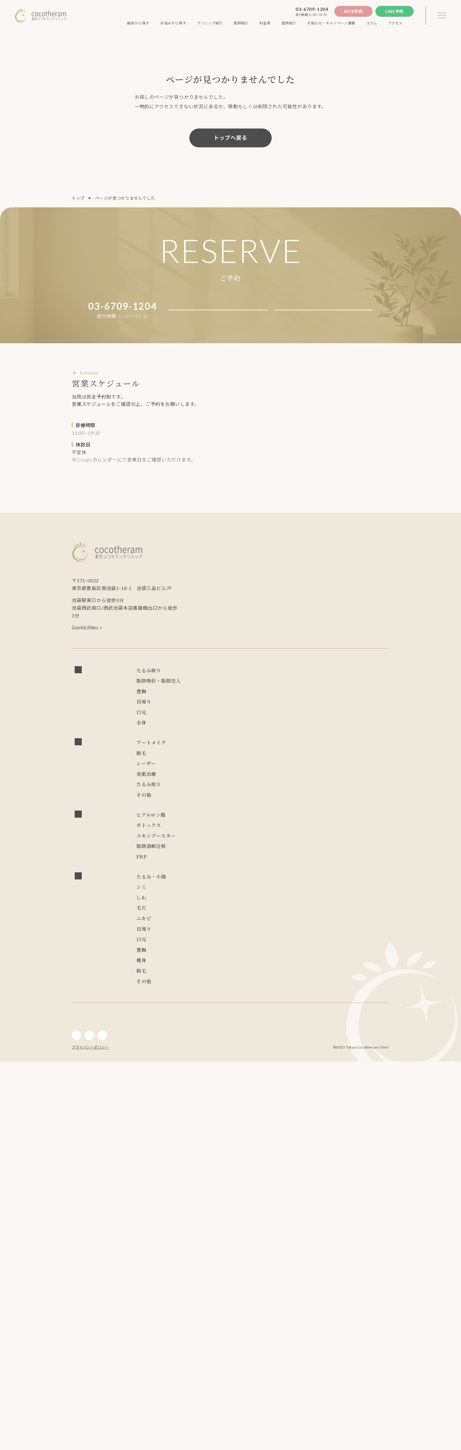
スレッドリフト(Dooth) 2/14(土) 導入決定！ (243, 691)
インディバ (209, 806)
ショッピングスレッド (219, 703)
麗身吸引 (366, 713)
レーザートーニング (302, 846)
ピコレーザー (265, 846)
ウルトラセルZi (252, 892)
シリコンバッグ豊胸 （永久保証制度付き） (326, 736)
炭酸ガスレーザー (215, 859)
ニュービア (237, 923)
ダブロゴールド (315, 892)
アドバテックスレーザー (222, 846)
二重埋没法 (237, 759)
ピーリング (290, 869)
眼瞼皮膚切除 (312, 772)
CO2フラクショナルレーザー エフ (272, 859)
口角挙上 (230, 795)
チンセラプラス (213, 979)
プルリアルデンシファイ (347, 956)
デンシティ (284, 892)
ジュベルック (304, 956)
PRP (202, 990)
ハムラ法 (297, 759)
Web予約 (353, 11)
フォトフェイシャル (347, 846)
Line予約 (394, 11)
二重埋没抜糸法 (268, 759)
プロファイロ (211, 956)
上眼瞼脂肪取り (346, 772)
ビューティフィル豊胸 (242, 749)
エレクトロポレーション (358, 869)
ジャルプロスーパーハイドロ (258, 956)
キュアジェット (268, 882)
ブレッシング (234, 882)
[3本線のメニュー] (441, 15)
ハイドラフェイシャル (251, 869)
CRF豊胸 (207, 749)
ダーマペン (317, 869)
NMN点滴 (239, 903)
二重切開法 (209, 759)
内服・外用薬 (211, 903)
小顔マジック (211, 713)
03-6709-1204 (311, 9)
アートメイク (211, 826)
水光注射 (207, 882)
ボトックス (209, 946)
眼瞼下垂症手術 (327, 759)
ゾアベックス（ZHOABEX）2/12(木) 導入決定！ (300, 923)
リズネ (204, 969)
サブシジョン (211, 869)
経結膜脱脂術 (361, 759)
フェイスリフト (213, 678)
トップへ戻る (230, 137)
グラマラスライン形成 (219, 785)
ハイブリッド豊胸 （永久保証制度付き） (238, 736)
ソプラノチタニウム (217, 836)
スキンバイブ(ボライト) (240, 969)
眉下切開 (256, 785)
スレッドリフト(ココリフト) (261, 678)
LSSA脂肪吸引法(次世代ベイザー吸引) (266, 713)
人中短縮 (207, 795)
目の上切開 (255, 772)
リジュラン (279, 969)
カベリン (243, 979)
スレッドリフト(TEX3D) (316, 691)
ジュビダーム (269, 936)
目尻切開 (230, 772)
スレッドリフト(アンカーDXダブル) (329, 678)
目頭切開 (207, 772)
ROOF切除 (282, 772)
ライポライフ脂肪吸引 (330, 713)
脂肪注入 (207, 726)
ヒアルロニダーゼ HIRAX (224, 936)
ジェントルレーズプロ (264, 836)
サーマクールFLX (214, 892)
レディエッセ (366, 923)
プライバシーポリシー (90, 1436)
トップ (78, 198)
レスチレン (209, 923)
